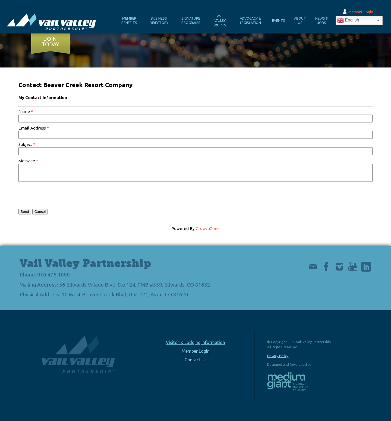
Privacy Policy (277, 356)
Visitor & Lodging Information (195, 342)
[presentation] (59, 195)
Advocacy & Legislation (250, 20)
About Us (300, 20)
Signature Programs (190, 20)
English (348, 20)
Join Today (50, 41)
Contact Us (196, 360)
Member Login (360, 12)
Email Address (32, 128)
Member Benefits (129, 20)
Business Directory (159, 20)
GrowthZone (208, 228)
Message (26, 160)
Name (24, 111)
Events (278, 20)
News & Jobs (321, 20)
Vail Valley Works (220, 20)
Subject (25, 144)
